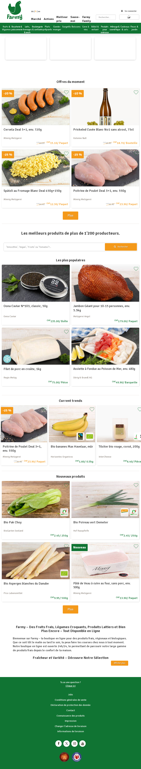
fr (35, 11)
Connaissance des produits (71, 715)
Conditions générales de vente (70, 699)
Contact (70, 710)
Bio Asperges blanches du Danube (26, 583)
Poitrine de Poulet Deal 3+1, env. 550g (99, 191)
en (39, 11)
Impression (70, 720)
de (32, 11)
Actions (49, 19)
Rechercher (121, 246)
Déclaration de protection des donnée (70, 705)
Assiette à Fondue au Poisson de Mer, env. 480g (104, 369)
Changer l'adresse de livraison (70, 726)
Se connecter (129, 11)
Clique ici (71, 685)
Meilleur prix (62, 19)
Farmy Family (86, 19)
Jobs (70, 694)
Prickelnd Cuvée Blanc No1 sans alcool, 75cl (103, 129)
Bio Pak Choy (13, 522)
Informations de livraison (70, 731)
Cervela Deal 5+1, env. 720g (23, 129)
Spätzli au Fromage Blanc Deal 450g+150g (32, 191)
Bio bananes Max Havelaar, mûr (72, 446)
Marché (36, 19)
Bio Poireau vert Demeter (90, 522)
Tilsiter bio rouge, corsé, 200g (119, 446)
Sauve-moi (75, 19)
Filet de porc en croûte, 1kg (22, 369)
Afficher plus (119, 663)
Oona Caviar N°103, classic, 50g (25, 306)
